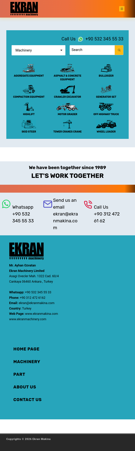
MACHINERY (26, 361)
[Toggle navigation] (122, 8)
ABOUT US (24, 387)
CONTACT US (27, 399)
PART (19, 374)
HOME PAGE (26, 349)
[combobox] (38, 50)
